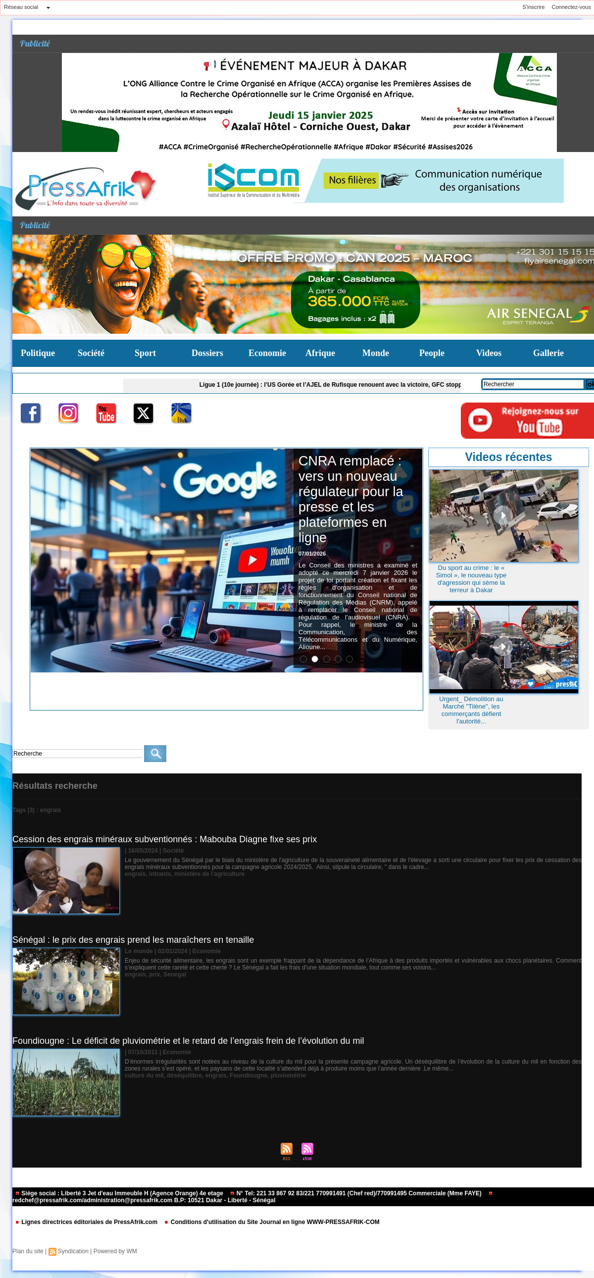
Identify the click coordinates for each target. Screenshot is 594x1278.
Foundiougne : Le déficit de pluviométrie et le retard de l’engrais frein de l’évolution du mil (188, 1041)
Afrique (320, 353)
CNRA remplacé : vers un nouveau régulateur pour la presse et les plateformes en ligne (350, 499)
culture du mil (144, 1075)
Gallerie (548, 353)
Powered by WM (115, 1251)
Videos (488, 353)
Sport (145, 353)
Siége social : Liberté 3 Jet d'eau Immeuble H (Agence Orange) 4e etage (120, 1193)
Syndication (73, 1251)
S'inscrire (534, 7)
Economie (267, 353)
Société (91, 353)
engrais (135, 873)
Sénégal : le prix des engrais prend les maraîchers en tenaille (133, 940)
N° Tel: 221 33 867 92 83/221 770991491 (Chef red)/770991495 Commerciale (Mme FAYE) (356, 1193)
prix (154, 974)
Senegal (174, 974)
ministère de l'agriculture (209, 873)
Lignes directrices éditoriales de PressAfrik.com (87, 1222)
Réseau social (21, 7)
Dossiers (207, 353)
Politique (38, 353)
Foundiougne (248, 1075)
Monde (375, 353)
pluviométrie (288, 1075)
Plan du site (28, 1251)
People (432, 353)
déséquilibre (184, 1075)
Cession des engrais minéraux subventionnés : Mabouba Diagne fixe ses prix (164, 839)
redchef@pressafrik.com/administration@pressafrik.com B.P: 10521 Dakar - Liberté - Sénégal (252, 1197)
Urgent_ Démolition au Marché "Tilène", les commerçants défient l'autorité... (471, 710)
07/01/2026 (312, 554)
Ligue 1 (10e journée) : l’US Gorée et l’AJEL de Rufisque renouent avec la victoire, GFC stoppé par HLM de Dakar (362, 384)
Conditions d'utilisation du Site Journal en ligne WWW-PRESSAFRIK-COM (271, 1222)
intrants (160, 873)
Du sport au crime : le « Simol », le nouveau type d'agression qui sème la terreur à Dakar (471, 579)
